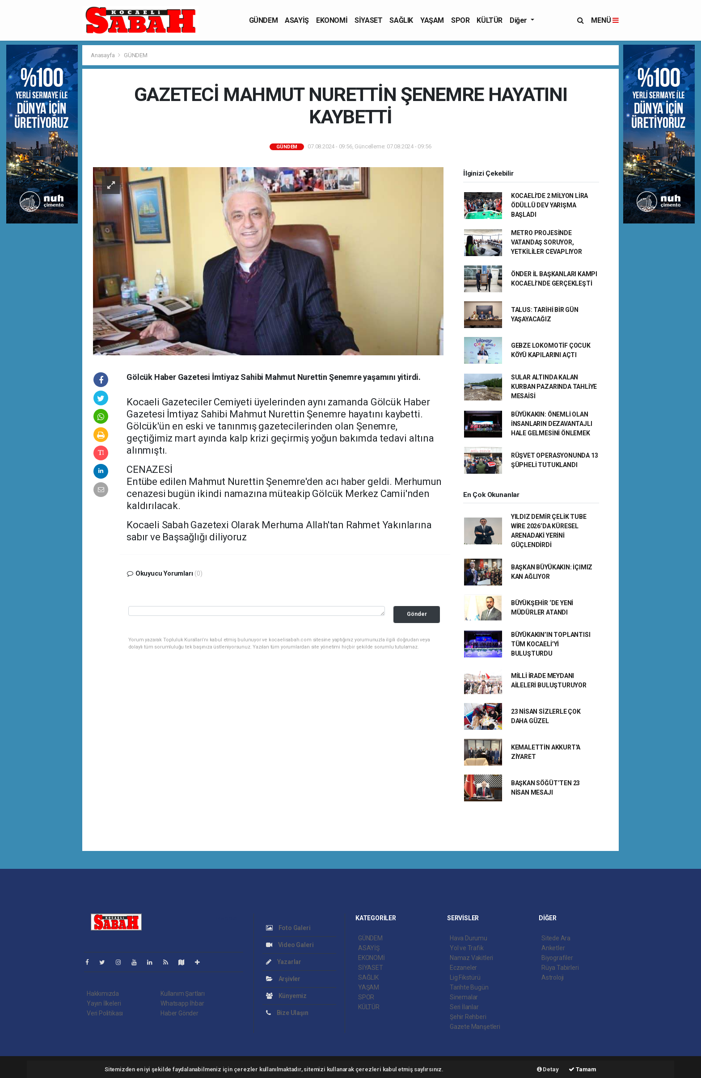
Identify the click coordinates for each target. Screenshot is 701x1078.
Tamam (582, 1069)
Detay (548, 1069)
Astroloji (552, 977)
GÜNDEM (263, 20)
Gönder (417, 614)
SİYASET (368, 20)
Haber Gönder (179, 1013)
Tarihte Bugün (469, 987)
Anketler (553, 948)
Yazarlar (283, 961)
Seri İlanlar (464, 1007)
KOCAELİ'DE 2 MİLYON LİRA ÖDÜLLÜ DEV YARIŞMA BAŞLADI (549, 205)
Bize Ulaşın (287, 1012)
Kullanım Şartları (182, 993)
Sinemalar (464, 997)
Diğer (519, 20)
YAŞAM (432, 20)
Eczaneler (463, 967)
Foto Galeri (288, 927)
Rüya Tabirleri (560, 967)
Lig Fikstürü (465, 977)
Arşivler (283, 978)
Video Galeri (289, 944)
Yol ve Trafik (467, 948)
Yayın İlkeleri (104, 1003)
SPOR (460, 20)
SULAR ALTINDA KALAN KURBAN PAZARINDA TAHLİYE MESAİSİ (554, 387)
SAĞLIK (401, 20)
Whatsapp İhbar (182, 1003)
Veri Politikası (105, 1013)
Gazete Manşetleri (475, 1026)
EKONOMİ (331, 20)
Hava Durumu (468, 938)
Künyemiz (286, 995)
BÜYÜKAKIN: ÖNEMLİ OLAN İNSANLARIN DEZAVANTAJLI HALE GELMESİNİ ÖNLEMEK (551, 424)
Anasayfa (103, 55)
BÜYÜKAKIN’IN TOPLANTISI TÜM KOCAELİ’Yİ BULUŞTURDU (551, 644)
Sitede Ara (555, 938)
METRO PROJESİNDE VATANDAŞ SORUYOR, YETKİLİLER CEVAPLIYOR (546, 242)
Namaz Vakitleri (471, 957)
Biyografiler (557, 957)
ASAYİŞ (297, 20)
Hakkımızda (103, 993)
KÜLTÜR (490, 20)
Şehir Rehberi (468, 1016)
